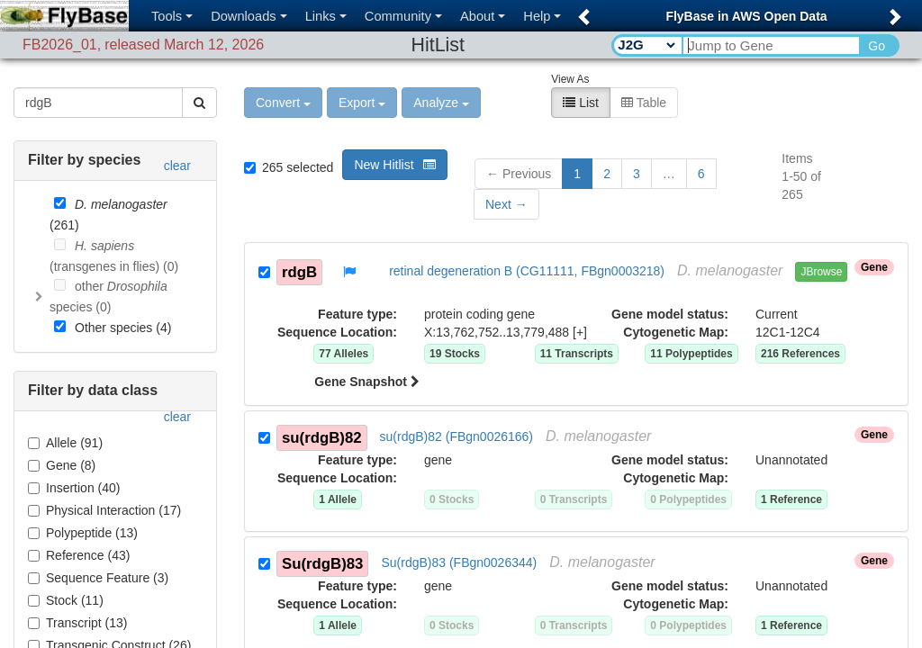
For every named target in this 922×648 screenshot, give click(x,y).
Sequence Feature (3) (98, 576)
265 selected (288, 165)
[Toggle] (39, 295)
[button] (581, 11)
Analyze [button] (441, 101)
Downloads (249, 16)
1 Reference (791, 496)
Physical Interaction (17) (104, 508)
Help (542, 16)
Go (876, 46)
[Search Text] (770, 45)
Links (326, 16)
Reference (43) (79, 553)
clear (177, 164)
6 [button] (701, 172)
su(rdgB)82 (322, 435)
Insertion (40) (74, 486)
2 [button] (606, 172)
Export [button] (362, 101)
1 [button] (577, 172)
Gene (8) (61, 463)
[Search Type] (646, 45)
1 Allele (338, 496)
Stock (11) (66, 598)
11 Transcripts (576, 352)
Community (403, 16)
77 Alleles (343, 352)
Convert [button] (283, 101)
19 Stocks (454, 352)
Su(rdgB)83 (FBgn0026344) (459, 561)
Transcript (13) (78, 621)
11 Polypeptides (691, 352)
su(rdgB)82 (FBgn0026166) (456, 435)
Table (643, 101)
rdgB (299, 269)
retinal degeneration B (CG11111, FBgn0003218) (526, 269)
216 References (800, 352)
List (581, 101)
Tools (172, 16)
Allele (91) (65, 441)
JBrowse (821, 270)
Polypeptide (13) (83, 531)
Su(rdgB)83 (322, 561)
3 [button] (636, 172)
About (482, 16)
